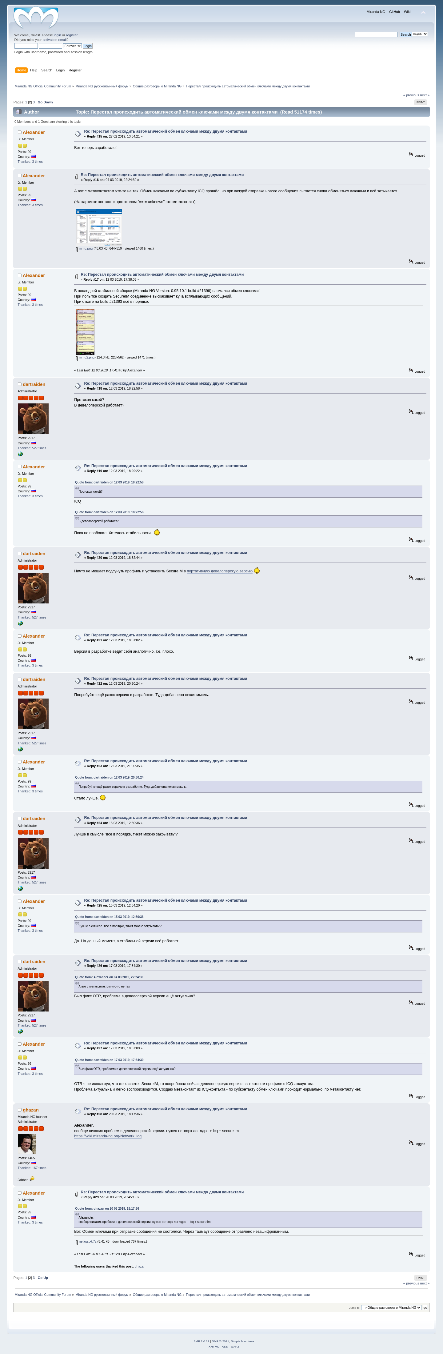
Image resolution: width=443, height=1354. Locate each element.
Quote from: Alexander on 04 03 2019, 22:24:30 (109, 977)
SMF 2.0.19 (202, 1341)
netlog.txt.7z (86, 1241)
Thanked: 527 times (32, 448)
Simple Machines (242, 1341)
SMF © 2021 (220, 1341)
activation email (54, 40)
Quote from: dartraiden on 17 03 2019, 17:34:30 (109, 1060)
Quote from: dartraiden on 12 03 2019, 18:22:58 (109, 482)
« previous (411, 95)
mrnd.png (84, 248)
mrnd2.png (85, 357)
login (57, 35)
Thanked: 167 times (32, 1168)
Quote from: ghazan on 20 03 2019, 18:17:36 (107, 1208)
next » (425, 95)
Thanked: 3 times (30, 161)
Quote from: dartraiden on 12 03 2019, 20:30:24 (109, 777)
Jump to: (355, 1307)
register (72, 35)
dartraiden (34, 384)
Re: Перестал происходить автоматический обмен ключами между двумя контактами (165, 131)
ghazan (31, 1109)
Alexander (34, 132)
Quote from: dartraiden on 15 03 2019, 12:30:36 (109, 917)
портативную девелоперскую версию (220, 571)
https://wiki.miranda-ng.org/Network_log (108, 1136)
